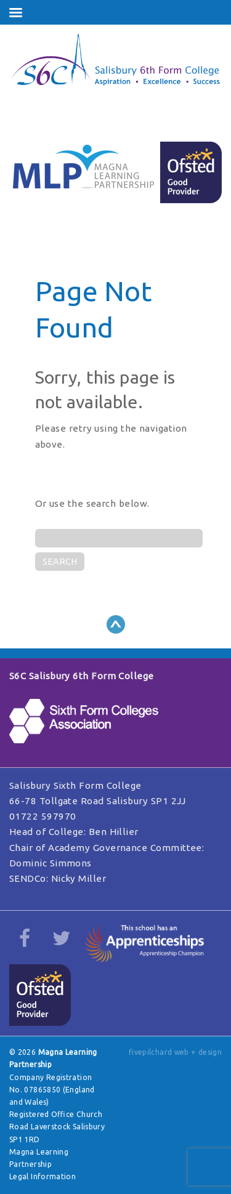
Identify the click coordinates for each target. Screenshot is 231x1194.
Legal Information (42, 1176)
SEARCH (60, 562)
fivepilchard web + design (175, 1052)
